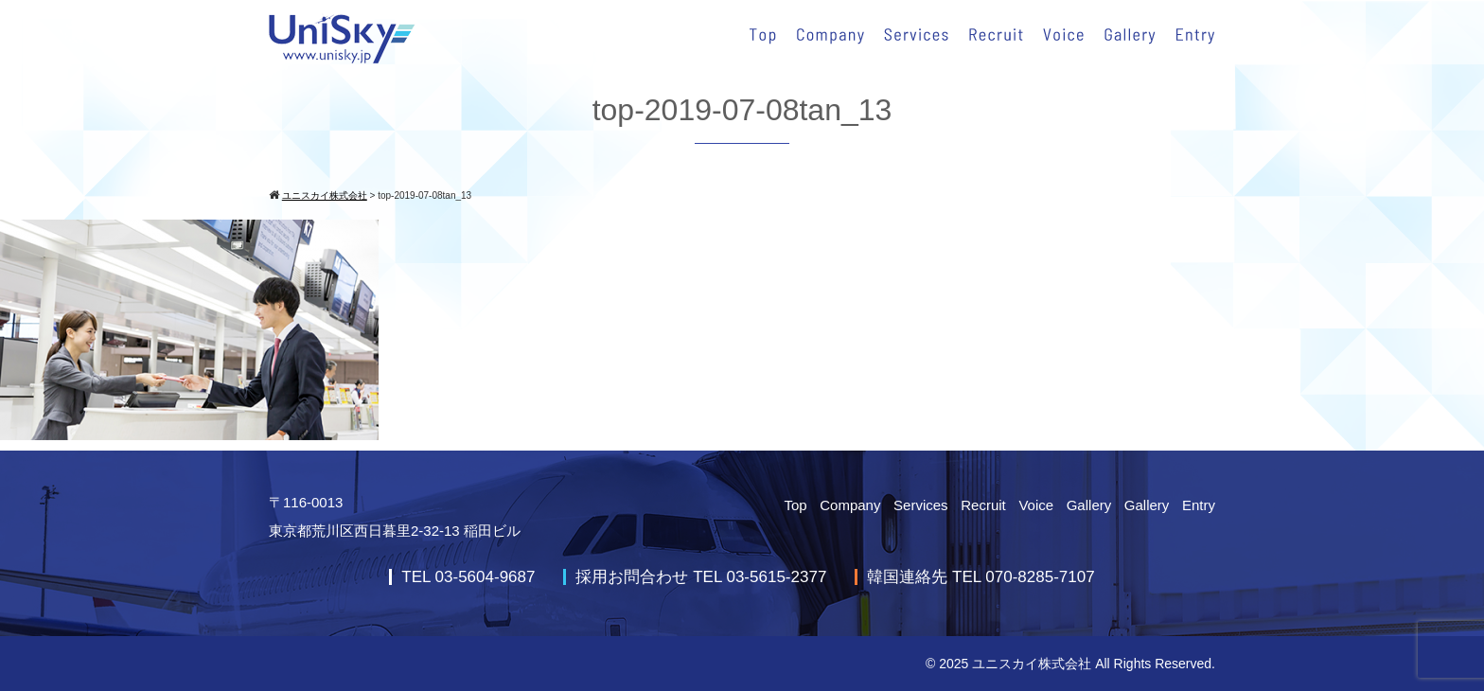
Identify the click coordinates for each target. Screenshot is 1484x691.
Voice (1035, 505)
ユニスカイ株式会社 (1031, 663)
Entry (1198, 505)
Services (920, 505)
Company (850, 505)
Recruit (983, 505)
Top (795, 505)
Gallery (1089, 505)
